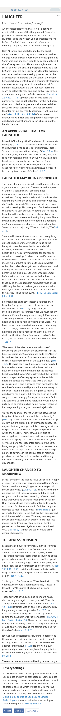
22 (17, 569)
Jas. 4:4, (12, 529)
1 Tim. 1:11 (19, 144)
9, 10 (19, 529)
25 (34, 489)
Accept (7, 710)
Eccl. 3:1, (46, 151)
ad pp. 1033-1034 (18, 9)
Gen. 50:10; (52, 292)
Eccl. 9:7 (41, 171)
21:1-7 (31, 114)
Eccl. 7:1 (8, 341)
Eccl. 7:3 (25, 308)
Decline (19, 710)
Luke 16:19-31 (44, 509)
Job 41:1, (15, 575)
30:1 (9, 606)
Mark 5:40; (7, 620)
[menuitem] (4, 4)
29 (21, 575)
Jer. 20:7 (42, 610)
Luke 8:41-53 (20, 620)
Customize (32, 710)
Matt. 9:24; (52, 616)
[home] (4, 4)
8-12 (18, 97)
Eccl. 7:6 (7, 419)
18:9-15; (24, 114)
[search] (57, 3)
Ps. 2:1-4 (6, 655)
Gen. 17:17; (14, 114)
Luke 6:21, (28, 489)
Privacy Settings (33, 703)
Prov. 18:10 (17, 591)
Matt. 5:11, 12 (26, 630)
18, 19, (12, 569)
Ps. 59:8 (28, 645)
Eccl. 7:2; (41, 292)
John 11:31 (7, 296)
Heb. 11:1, (10, 97)
